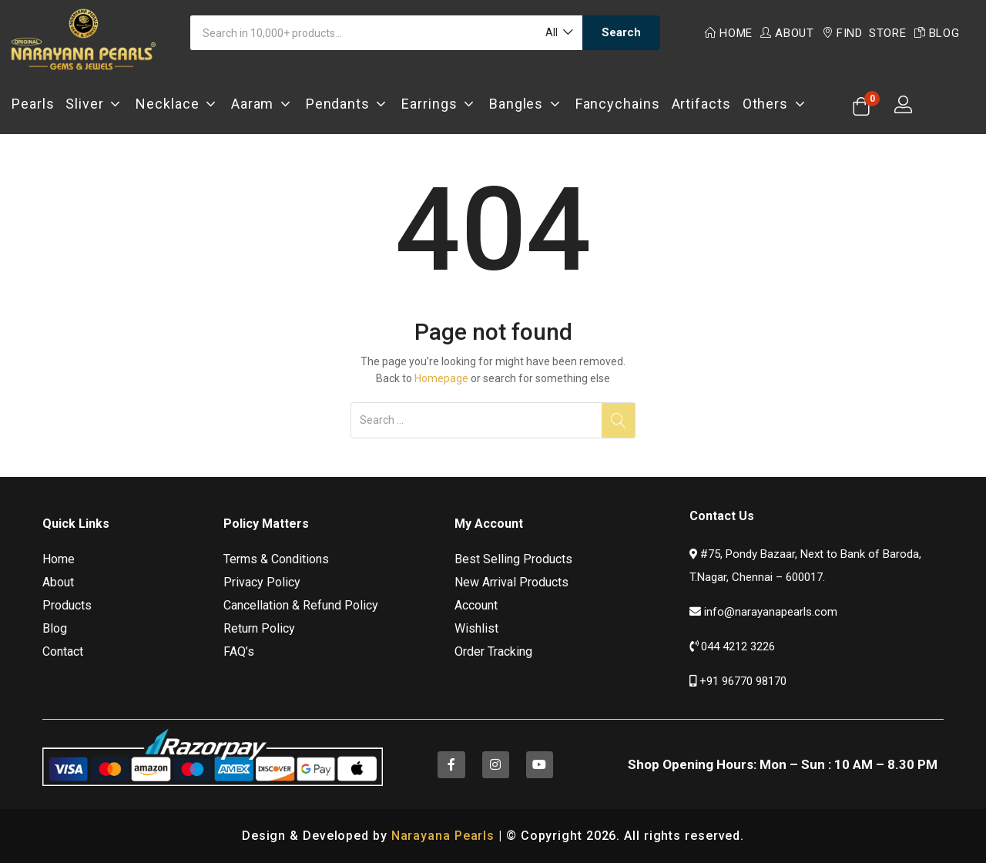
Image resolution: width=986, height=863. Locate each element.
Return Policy (259, 628)
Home (729, 33)
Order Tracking (493, 651)
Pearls (33, 104)
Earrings (439, 104)
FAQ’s (238, 651)
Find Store (864, 33)
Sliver (94, 104)
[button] (558, 32)
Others (776, 104)
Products (67, 605)
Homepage (441, 378)
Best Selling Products (513, 559)
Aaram (262, 104)
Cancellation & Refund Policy (300, 605)
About (787, 33)
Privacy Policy (261, 582)
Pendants (348, 104)
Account (476, 605)
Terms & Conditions (276, 559)
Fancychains (617, 104)
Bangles (526, 104)
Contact (62, 651)
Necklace (178, 104)
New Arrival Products (511, 582)
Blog (937, 33)
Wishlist (476, 628)
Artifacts (701, 104)
